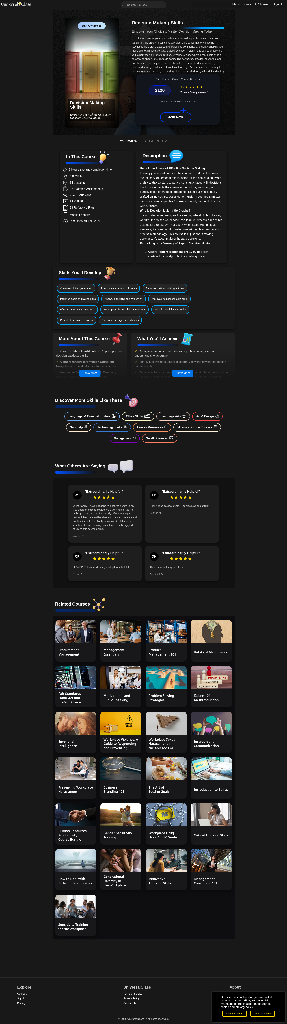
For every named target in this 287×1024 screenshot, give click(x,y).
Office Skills (138, 416)
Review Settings (262, 1013)
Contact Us (129, 1003)
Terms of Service (132, 993)
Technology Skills (112, 427)
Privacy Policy (131, 998)
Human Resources (152, 427)
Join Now (175, 117)
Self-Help (78, 427)
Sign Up (278, 4)
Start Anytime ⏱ (92, 25)
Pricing (21, 1003)
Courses (22, 993)
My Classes (261, 4)
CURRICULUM (156, 141)
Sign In (21, 998)
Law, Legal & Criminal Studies (92, 416)
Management (125, 438)
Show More (90, 373)
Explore (246, 4)
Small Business (159, 438)
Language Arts (173, 416)
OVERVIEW (128, 141)
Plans (236, 4)
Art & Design (207, 416)
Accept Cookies (234, 1013)
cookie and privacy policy (237, 1007)
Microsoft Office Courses (197, 427)
